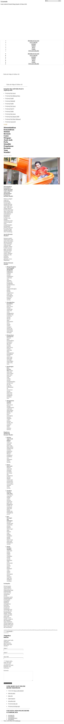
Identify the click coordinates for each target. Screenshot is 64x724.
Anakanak (6, 630)
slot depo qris (16, 708)
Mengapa (36, 630)
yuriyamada (9, 631)
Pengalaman (49, 630)
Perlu (53, 630)
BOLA (33, 47)
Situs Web (6, 656)
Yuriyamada (4, 1)
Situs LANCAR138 (18, 692)
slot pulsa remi (11, 703)
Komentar (6, 670)
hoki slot (15, 705)
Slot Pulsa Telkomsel (15, 119)
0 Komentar (8, 632)
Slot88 (11, 98)
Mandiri (24, 630)
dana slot (10, 697)
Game (14, 630)
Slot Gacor (13, 93)
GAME (5, 124)
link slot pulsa (11, 695)
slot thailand (11, 718)
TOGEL (34, 49)
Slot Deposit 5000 (14, 116)
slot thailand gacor (12, 720)
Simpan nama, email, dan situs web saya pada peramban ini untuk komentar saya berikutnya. (8, 664)
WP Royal (17, 722)
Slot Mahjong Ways (15, 96)
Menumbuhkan (42, 630)
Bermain (11, 630)
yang (56, 630)
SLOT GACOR (33, 42)
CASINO (33, 44)
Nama (6, 648)
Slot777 (12, 108)
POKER (34, 46)
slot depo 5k (11, 717)
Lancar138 (12, 121)
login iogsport (11, 700)
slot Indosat (11, 721)
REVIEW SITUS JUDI (33, 41)
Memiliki (32, 630)
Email (6, 652)
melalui (28, 630)
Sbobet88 (12, 101)
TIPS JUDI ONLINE (33, 51)
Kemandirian (19, 630)
